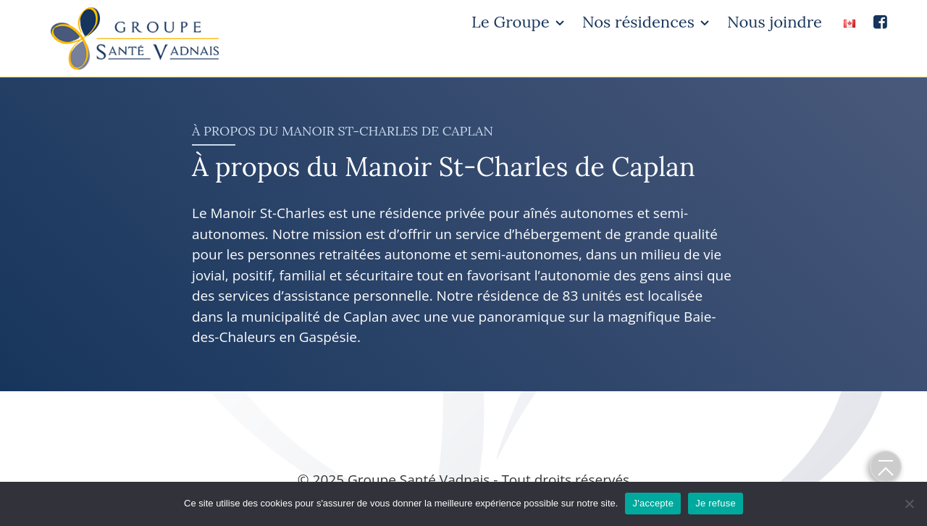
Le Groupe (510, 22)
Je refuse (715, 503)
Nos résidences (638, 22)
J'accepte (653, 503)
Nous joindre (774, 22)
